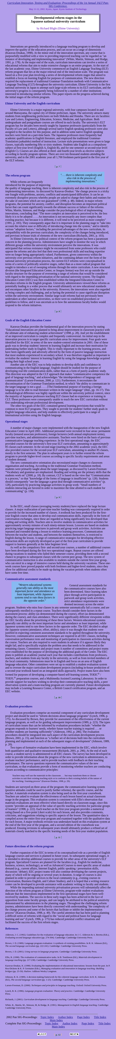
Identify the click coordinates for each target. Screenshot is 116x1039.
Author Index (65, 1017)
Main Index (56, 1020)
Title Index (100, 1017)
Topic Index (47, 1017)
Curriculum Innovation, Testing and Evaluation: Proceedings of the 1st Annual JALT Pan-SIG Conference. (58, 4)
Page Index (83, 1017)
